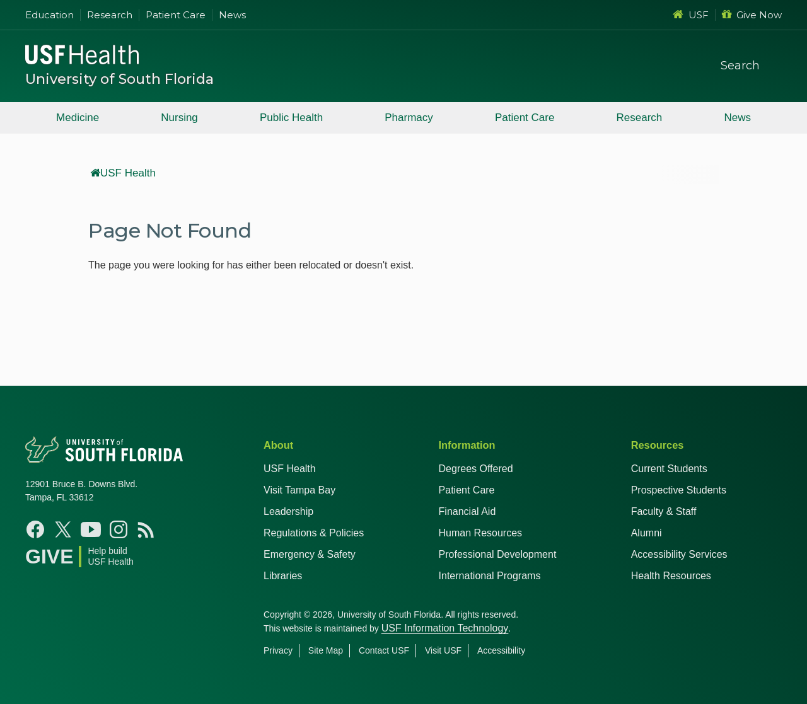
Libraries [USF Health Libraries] (283, 575)
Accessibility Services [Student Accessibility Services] (679, 554)
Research (109, 15)
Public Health (291, 118)
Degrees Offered (476, 468)
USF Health (123, 173)
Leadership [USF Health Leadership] (288, 511)
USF (691, 15)
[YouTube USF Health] (91, 529)
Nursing (179, 118)
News (232, 15)
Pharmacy (409, 118)
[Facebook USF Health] (35, 529)
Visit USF (443, 650)
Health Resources (671, 575)
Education (49, 15)
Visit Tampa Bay (299, 490)
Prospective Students (678, 490)
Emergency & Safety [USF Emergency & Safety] (310, 554)
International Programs (490, 575)
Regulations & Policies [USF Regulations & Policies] (314, 533)
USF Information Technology (445, 628)
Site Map (325, 650)
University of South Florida (119, 79)
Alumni (646, 533)
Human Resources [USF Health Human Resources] (481, 533)
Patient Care (176, 15)
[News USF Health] (146, 529)
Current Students (669, 468)
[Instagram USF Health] (118, 529)
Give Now (752, 15)
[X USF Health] (63, 529)
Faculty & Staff (664, 511)
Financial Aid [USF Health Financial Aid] (467, 511)
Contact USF (384, 650)
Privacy (278, 650)
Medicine (77, 118)
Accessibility (501, 650)
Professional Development (498, 554)
